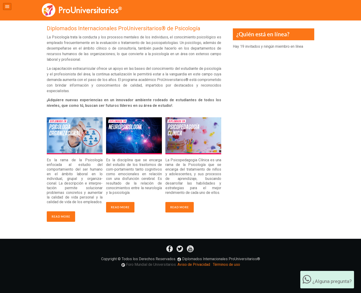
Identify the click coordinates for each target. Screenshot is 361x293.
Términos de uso (226, 264)
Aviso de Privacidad (193, 264)
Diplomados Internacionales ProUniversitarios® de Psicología (123, 28)
